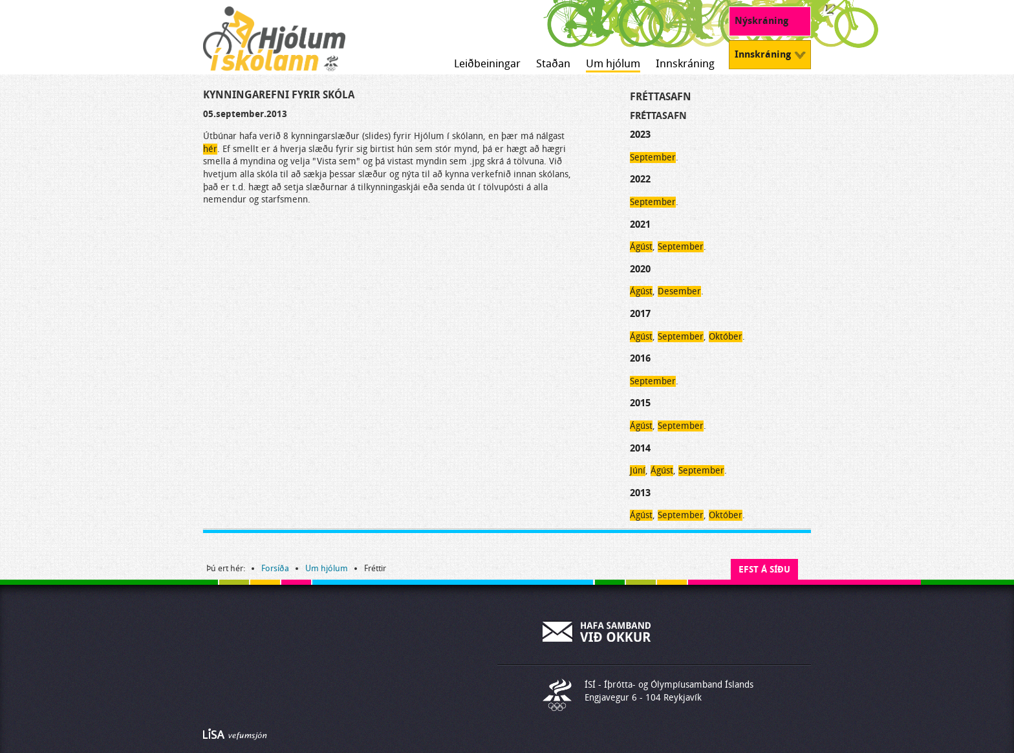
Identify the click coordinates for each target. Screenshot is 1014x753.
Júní (637, 470)
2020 (640, 269)
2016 (640, 358)
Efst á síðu (764, 569)
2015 (640, 403)
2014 (640, 448)
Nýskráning (761, 21)
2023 (640, 134)
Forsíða (275, 568)
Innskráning (685, 64)
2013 (640, 493)
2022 (640, 179)
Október (725, 336)
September (653, 157)
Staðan (553, 64)
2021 (640, 224)
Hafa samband (598, 631)
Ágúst (641, 246)
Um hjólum (613, 64)
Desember (679, 291)
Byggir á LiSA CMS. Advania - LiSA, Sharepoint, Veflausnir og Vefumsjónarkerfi (235, 734)
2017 (640, 314)
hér (210, 149)
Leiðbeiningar (487, 64)
